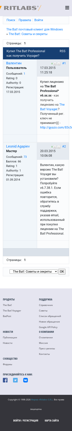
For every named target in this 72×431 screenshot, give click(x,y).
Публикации (10, 337)
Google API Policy (48, 327)
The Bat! (7, 305)
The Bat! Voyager (12, 310)
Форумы (7, 364)
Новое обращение (49, 321)
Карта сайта (52, 420)
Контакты (44, 354)
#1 (64, 63)
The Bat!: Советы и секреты (28, 34)
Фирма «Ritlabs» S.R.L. (42, 399)
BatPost (7, 316)
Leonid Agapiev (18, 146)
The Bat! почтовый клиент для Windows (34, 29)
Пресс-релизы (47, 348)
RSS (62, 51)
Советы (43, 310)
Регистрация (30, 420)
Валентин (14, 63)
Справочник (46, 305)
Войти (17, 420)
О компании (46, 337)
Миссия (43, 343)
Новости (7, 343)
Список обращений (50, 316)
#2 (64, 146)
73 (25, 157)
